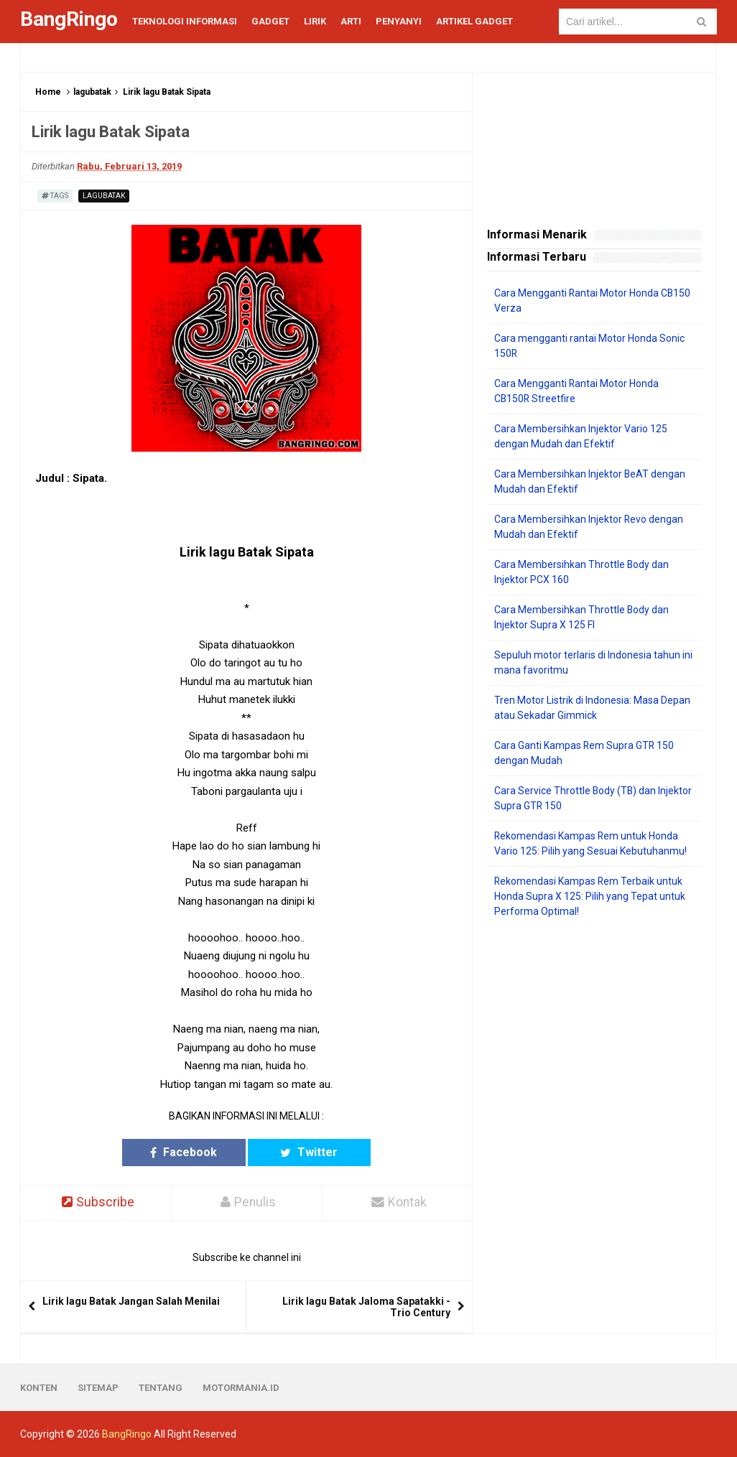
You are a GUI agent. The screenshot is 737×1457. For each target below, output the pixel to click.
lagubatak (92, 92)
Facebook (190, 1152)
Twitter (302, 1152)
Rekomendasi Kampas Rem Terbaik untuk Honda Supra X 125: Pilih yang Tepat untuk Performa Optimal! (589, 896)
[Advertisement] (594, 1023)
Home (48, 92)
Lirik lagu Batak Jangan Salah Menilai (131, 1301)
